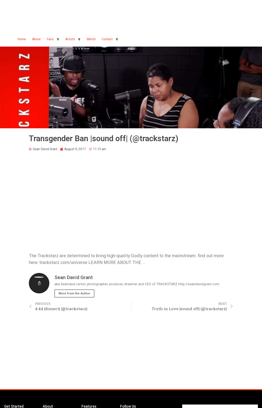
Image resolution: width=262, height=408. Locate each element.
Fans (50, 39)
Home (21, 39)
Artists (70, 39)
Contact (107, 39)
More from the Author (74, 293)
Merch (91, 39)
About (36, 39)
